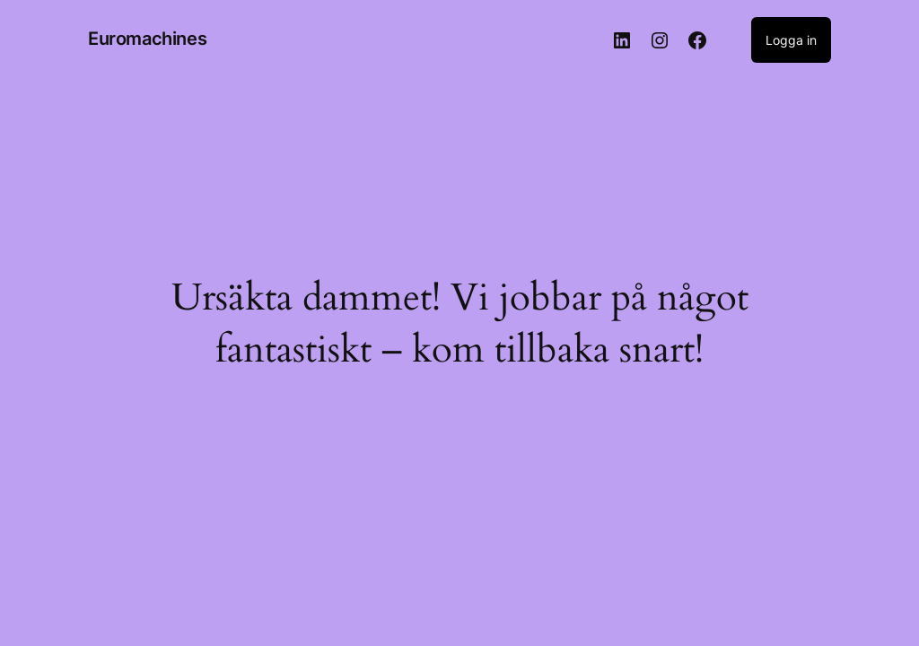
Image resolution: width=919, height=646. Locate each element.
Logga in (791, 40)
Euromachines (147, 38)
